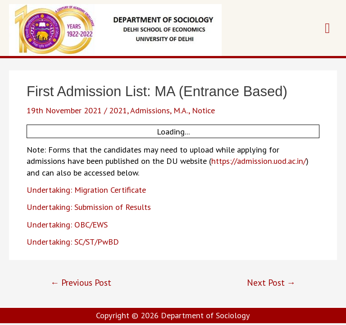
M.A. (180, 110)
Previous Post (80, 282)
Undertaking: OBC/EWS (67, 224)
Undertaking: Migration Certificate (86, 189)
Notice (203, 110)
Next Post (271, 282)
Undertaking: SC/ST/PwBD (73, 241)
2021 (118, 110)
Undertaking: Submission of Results (89, 206)
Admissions (150, 110)
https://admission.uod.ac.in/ (258, 160)
